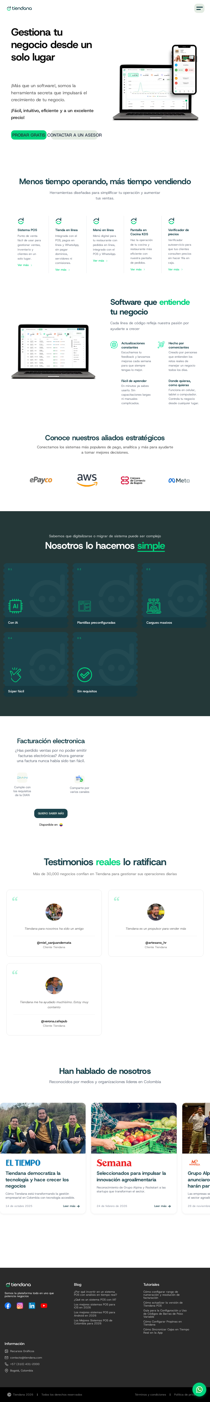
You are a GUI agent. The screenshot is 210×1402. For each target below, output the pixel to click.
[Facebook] (8, 1305)
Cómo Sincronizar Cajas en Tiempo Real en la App (166, 1331)
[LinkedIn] (32, 1305)
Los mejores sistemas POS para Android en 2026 (94, 1314)
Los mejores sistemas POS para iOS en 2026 (94, 1306)
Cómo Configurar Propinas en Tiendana (162, 1323)
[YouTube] (44, 1305)
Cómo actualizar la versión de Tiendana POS (163, 1304)
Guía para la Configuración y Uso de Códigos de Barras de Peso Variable (165, 1313)
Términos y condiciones (150, 1394)
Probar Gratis (28, 135)
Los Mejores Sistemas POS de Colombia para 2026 (93, 1322)
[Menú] (199, 8)
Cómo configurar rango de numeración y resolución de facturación (161, 1295)
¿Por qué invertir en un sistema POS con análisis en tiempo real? (95, 1293)
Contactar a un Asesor (74, 135)
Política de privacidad (188, 1394)
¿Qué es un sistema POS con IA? (95, 1299)
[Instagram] (20, 1305)
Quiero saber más (51, 813)
